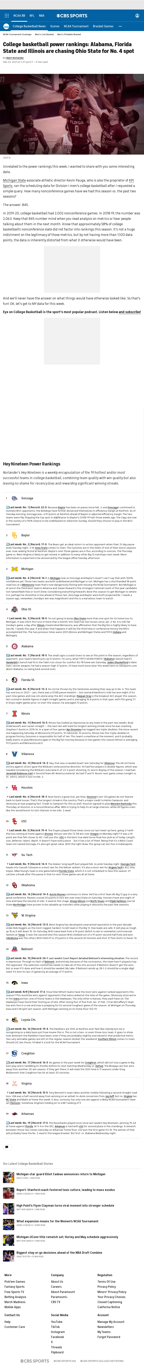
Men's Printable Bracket (69, 34)
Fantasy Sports (14, 1287)
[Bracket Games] (103, 26)
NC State (11, 1099)
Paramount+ (59, 1297)
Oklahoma (28, 885)
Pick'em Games (14, 1282)
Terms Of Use (107, 1282)
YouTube (56, 1322)
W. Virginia (28, 915)
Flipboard (57, 1352)
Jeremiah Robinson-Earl (19, 773)
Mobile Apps (12, 1307)
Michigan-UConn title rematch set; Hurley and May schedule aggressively (67, 1237)
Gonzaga (27, 498)
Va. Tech (26, 855)
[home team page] (15, 498)
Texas (21, 934)
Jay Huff (109, 1096)
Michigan (27, 569)
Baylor (61, 507)
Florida (29, 1126)
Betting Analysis (15, 1297)
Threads (56, 1347)
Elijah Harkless (118, 901)
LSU (81, 1126)
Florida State (66, 871)
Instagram (58, 1332)
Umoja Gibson (77, 901)
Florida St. (28, 680)
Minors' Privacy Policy (112, 1292)
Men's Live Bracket (44, 34)
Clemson (15, 1103)
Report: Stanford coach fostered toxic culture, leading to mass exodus (65, 1190)
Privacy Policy (107, 1287)
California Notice (109, 1307)
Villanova (27, 754)
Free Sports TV (14, 1292)
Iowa (24, 983)
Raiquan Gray (84, 696)
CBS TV (55, 1302)
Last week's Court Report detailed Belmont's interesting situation (86, 958)
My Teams (104, 1332)
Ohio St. (26, 609)
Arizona (48, 833)
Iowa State (41, 547)
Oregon (94, 833)
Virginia (26, 1083)
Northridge (19, 904)
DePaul (99, 1066)
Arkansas (27, 1114)
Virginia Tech (115, 867)
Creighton (28, 1053)
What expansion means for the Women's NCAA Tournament (57, 1221)
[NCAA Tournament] (76, 26)
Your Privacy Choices (111, 1297)
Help (7, 1322)
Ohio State (80, 618)
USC (24, 821)
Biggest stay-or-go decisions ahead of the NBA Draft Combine (59, 1253)
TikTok (55, 1327)
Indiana (117, 632)
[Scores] (55, 26)
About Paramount (63, 1292)
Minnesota (28, 584)
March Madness (15, 1302)
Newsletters (106, 1327)
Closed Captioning (110, 1302)
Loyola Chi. (28, 1020)
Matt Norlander (15, 57)
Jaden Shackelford (117, 662)
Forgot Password (109, 1337)
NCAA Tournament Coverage (17, 34)
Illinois (41, 625)
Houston (27, 788)
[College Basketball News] (29, 26)
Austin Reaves (58, 894)
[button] (120, 26)
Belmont (27, 949)
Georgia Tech (128, 864)
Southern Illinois (107, 1039)
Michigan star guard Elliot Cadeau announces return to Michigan (60, 1174)
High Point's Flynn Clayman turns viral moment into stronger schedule (65, 1206)
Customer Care (14, 1327)
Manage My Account (111, 1322)
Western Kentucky (121, 803)
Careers (56, 1287)
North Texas (97, 901)
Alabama (27, 646)
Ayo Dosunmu (73, 729)
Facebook (57, 1337)
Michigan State (14, 180)
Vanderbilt (12, 662)
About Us (57, 1282)
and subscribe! (130, 312)
